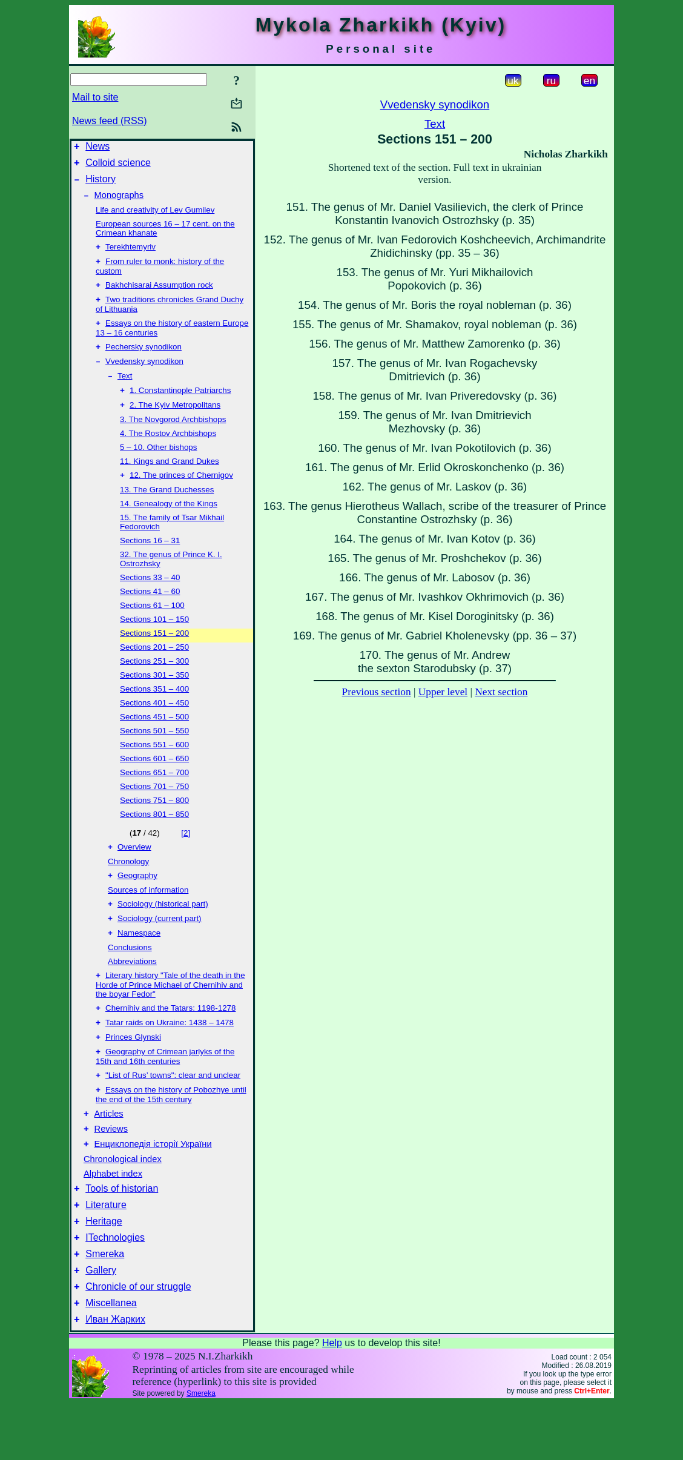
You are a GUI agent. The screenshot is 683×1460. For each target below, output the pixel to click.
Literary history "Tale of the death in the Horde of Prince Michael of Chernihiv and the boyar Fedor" (170, 1012)
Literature (106, 1249)
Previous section (376, 692)
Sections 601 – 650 (154, 779)
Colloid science (118, 166)
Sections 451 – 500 (154, 737)
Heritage (103, 1267)
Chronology (128, 883)
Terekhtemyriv (130, 255)
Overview (134, 868)
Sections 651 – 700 (154, 793)
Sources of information (148, 912)
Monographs (119, 202)
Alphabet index (113, 1214)
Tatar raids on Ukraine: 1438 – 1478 (169, 1052)
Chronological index (123, 1199)
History (100, 184)
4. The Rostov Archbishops (168, 452)
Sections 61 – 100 (152, 625)
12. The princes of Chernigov (181, 495)
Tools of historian (121, 1231)
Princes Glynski (133, 1068)
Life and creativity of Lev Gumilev (155, 217)
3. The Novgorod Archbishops (173, 438)
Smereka (104, 1303)
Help (332, 1400)
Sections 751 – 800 (154, 820)
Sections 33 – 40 (150, 598)
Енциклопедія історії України (153, 1184)
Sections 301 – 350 (154, 695)
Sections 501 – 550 (154, 751)
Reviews (111, 1167)
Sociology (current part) (159, 943)
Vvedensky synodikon (144, 377)
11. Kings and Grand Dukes (169, 480)
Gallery (100, 1321)
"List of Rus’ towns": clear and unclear (172, 1109)
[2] (185, 853)
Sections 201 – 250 (154, 667)
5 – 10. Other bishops (158, 466)
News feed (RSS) (109, 121)
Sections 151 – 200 (154, 653)
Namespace (138, 959)
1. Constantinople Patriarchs (180, 408)
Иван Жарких (115, 1376)
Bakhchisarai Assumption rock (159, 295)
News (97, 148)
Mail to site (95, 97)
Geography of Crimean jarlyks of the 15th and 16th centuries (165, 1089)
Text (124, 392)
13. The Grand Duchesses (167, 510)
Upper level (442, 692)
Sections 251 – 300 (154, 681)
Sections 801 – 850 (154, 834)
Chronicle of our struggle (138, 1340)
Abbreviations (132, 988)
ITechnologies (115, 1285)
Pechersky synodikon (143, 361)
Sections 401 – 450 (154, 723)
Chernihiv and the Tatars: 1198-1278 (170, 1037)
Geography (137, 898)
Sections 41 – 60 (150, 611)
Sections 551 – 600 (154, 765)
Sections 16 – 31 (150, 561)
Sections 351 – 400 (154, 709)
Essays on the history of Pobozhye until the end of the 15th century (171, 1129)
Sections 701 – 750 (154, 806)
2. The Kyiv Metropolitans (175, 424)
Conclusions (130, 974)
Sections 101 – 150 (154, 639)
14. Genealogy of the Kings (168, 524)
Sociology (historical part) (162, 928)
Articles (109, 1150)
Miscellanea (110, 1358)
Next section (501, 692)
